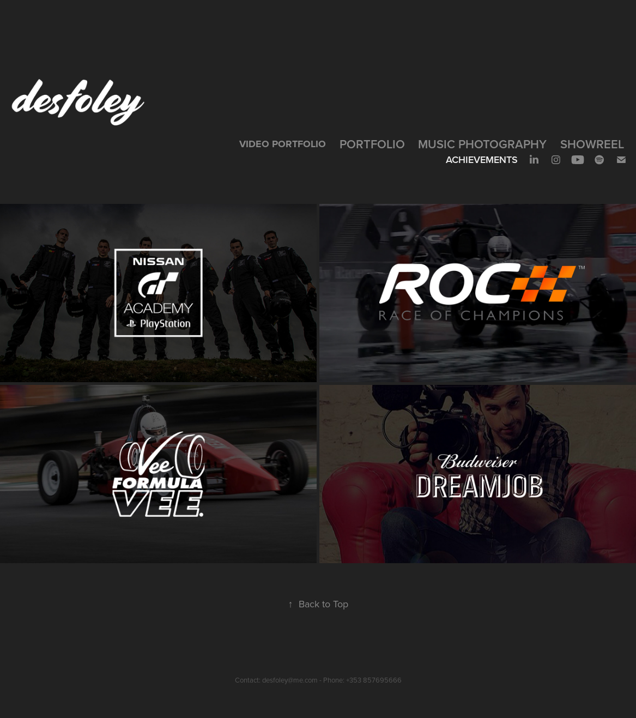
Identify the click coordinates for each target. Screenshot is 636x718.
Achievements (482, 159)
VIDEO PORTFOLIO (282, 144)
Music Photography (482, 144)
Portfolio (372, 144)
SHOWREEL (592, 144)
